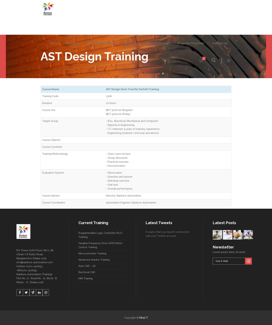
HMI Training (85, 278)
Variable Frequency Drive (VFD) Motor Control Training (100, 245)
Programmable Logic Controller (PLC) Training (100, 235)
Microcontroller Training (92, 253)
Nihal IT (143, 317)
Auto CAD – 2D (87, 266)
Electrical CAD (86, 272)
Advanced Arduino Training (94, 259)
